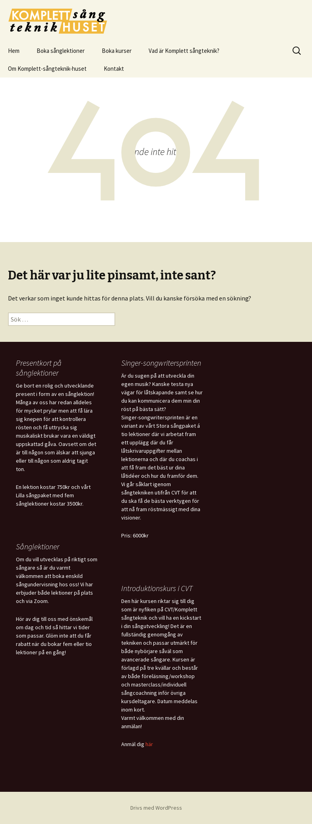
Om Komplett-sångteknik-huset (47, 68)
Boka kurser (117, 50)
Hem (13, 50)
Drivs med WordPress (156, 807)
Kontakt (114, 68)
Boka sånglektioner (61, 50)
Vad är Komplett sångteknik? (184, 50)
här (149, 744)
